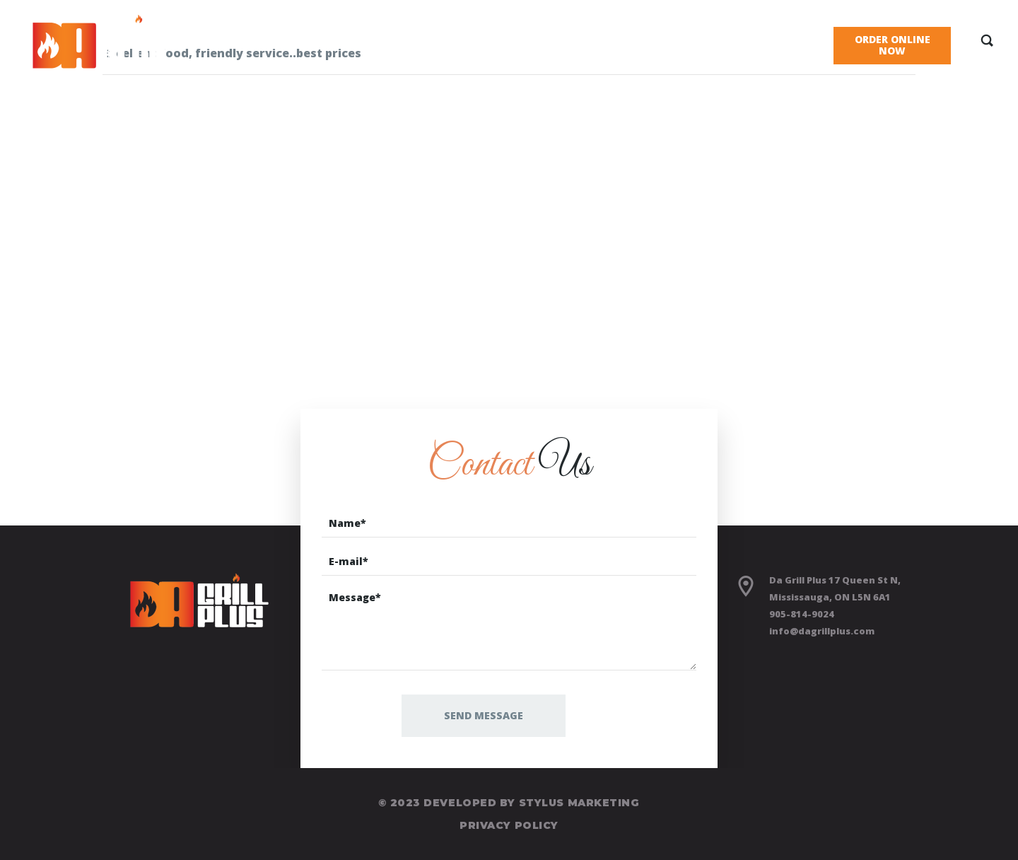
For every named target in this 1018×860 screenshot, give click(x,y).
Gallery (662, 39)
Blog (735, 39)
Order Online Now (892, 45)
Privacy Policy (509, 825)
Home (428, 39)
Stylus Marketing (579, 802)
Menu (497, 39)
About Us (576, 39)
